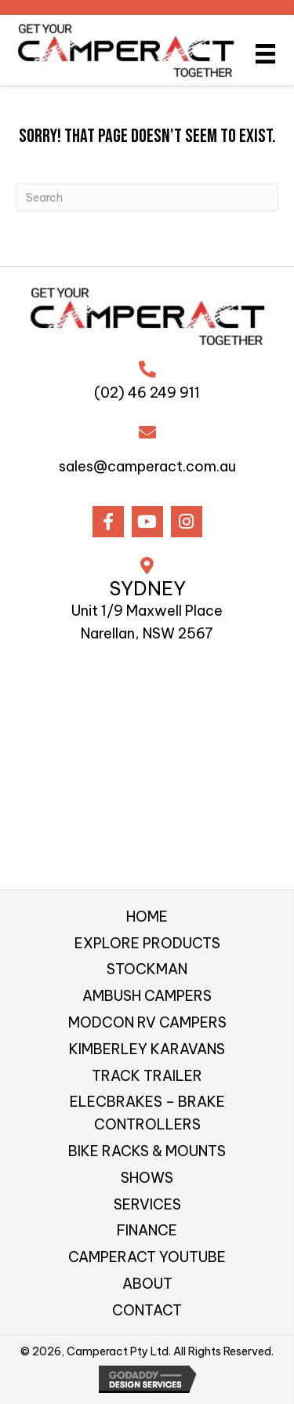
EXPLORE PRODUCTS (147, 943)
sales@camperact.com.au (147, 466)
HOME (147, 917)
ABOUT (147, 1284)
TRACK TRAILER (147, 1076)
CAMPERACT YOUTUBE (147, 1257)
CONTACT (147, 1310)
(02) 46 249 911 (147, 393)
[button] (108, 521)
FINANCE (147, 1230)
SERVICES (147, 1204)
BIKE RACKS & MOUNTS (147, 1151)
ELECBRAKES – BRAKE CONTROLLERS (147, 1113)
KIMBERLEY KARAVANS (147, 1049)
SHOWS (147, 1178)
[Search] (147, 197)
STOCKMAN (147, 969)
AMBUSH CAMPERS (147, 996)
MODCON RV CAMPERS (147, 1022)
